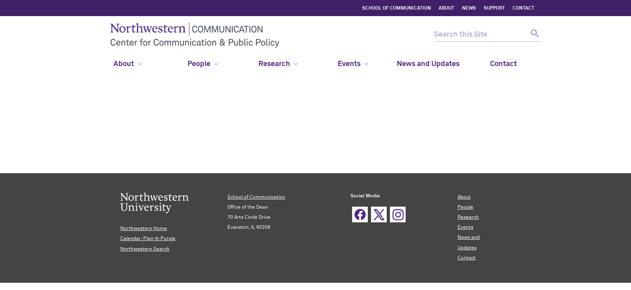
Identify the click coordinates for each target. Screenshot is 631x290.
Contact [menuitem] (503, 64)
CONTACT (523, 8)
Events (353, 64)
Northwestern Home (143, 228)
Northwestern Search (144, 249)
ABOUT (446, 8)
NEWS (469, 8)
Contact (467, 258)
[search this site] (480, 35)
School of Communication (256, 197)
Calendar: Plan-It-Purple (147, 238)
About (127, 64)
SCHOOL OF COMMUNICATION (396, 8)
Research (278, 64)
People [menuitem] (203, 64)
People (465, 207)
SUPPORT (494, 8)
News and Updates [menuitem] (428, 64)
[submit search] (534, 35)
